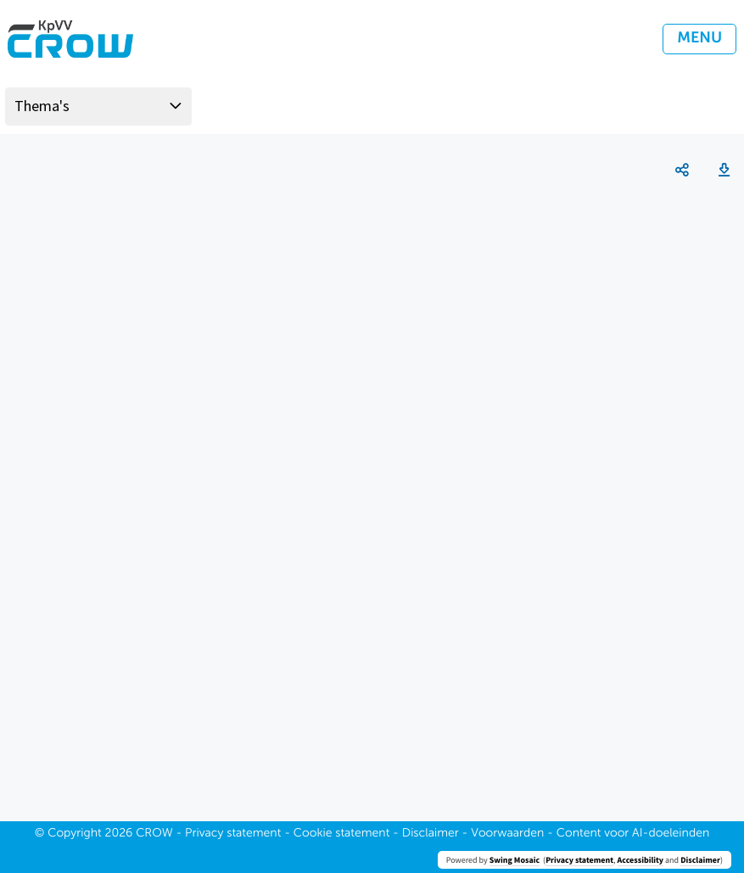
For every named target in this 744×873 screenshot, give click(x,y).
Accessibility (640, 859)
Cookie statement (342, 834)
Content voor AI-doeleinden (633, 834)
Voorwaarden (507, 834)
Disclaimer (700, 859)
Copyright (75, 834)
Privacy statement (579, 859)
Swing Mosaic (514, 859)
